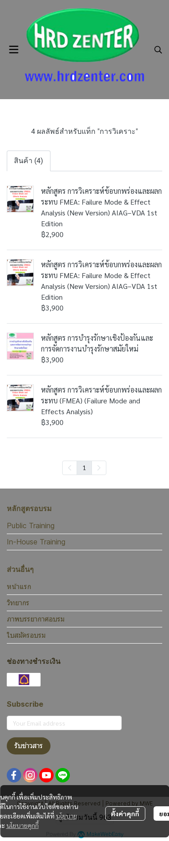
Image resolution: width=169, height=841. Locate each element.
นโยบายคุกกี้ (22, 825)
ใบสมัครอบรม (26, 635)
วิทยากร (18, 602)
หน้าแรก (19, 586)
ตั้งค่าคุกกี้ (125, 813)
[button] (158, 49)
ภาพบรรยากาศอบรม (35, 618)
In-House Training (36, 541)
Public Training (31, 525)
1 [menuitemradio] (84, 467)
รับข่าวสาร (28, 745)
